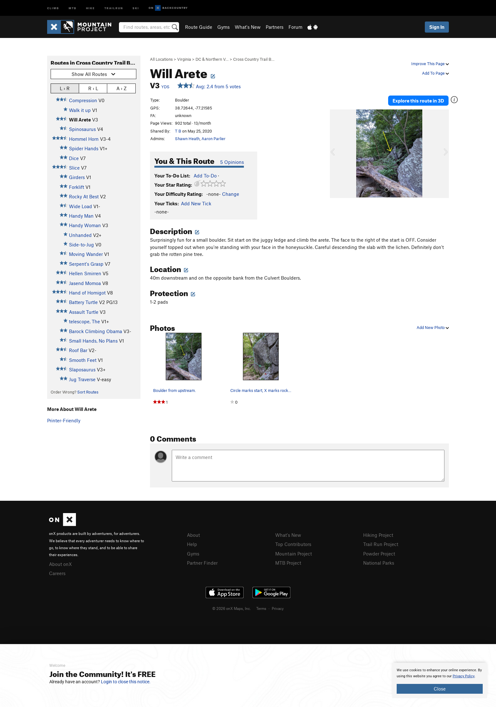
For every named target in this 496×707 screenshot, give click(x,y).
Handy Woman (85, 225)
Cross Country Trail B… (254, 59)
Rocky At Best (84, 196)
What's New (248, 27)
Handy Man (81, 216)
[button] (336, 153)
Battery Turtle (83, 302)
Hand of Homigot (87, 292)
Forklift (76, 187)
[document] (440, 680)
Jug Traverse (82, 379)
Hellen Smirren (85, 273)
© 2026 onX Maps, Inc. (231, 608)
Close (440, 688)
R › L (93, 88)
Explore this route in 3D (418, 100)
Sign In (436, 27)
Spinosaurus (82, 129)
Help (192, 544)
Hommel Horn (84, 139)
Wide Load (80, 206)
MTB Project (288, 563)
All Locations (161, 59)
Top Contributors (293, 544)
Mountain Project (293, 553)
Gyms (223, 27)
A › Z (121, 88)
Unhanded (80, 235)
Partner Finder (202, 563)
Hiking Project (378, 535)
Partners (274, 27)
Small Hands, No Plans (93, 341)
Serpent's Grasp (86, 264)
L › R (65, 88)
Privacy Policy (463, 676)
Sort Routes (87, 391)
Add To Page (435, 73)
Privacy (278, 608)
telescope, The (84, 321)
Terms (261, 608)
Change (230, 194)
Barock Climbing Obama (95, 331)
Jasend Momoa (85, 283)
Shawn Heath (187, 138)
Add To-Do (205, 175)
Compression (83, 100)
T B (178, 130)
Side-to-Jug (81, 244)
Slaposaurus (82, 369)
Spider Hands (83, 148)
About (193, 535)
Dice (74, 158)
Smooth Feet (82, 360)
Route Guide (198, 27)
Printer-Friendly (63, 420)
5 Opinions (232, 162)
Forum (295, 27)
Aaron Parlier (214, 138)
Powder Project (379, 553)
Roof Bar (78, 350)
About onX (60, 564)
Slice (74, 168)
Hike (90, 8)
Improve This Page (430, 63)
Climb (53, 8)
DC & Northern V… (212, 59)
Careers (57, 573)
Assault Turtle (83, 312)
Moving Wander (86, 254)
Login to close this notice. (126, 681)
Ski (136, 8)
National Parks (378, 563)
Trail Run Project (380, 544)
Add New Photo (433, 327)
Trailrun (113, 8)
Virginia (184, 59)
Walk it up (80, 110)
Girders (77, 177)
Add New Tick (196, 203)
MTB (73, 8)
